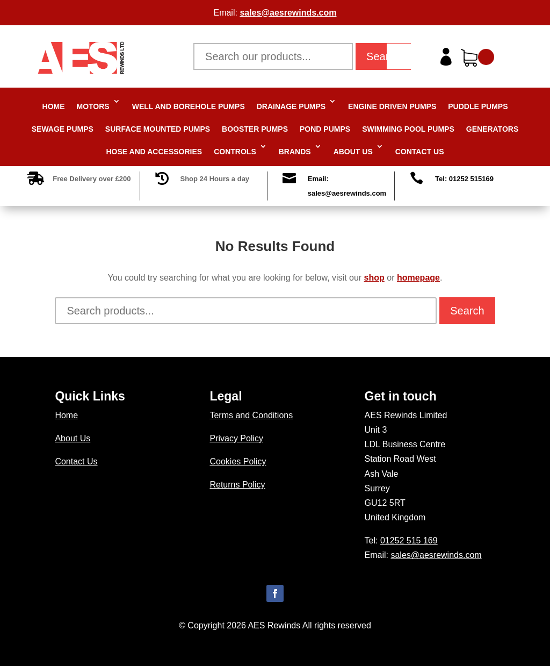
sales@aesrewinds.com (288, 12)
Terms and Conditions (251, 415)
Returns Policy (237, 484)
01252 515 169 (409, 540)
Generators (492, 129)
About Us (353, 151)
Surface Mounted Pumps (157, 129)
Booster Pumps (255, 129)
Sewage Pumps (62, 129)
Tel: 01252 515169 (464, 179)
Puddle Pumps (478, 106)
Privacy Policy (236, 438)
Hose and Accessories (154, 151)
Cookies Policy (237, 461)
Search (383, 56)
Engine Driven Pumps (392, 106)
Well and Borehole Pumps (188, 106)
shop (374, 277)
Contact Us (419, 151)
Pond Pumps (325, 129)
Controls (235, 151)
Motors (93, 106)
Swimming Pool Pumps (408, 129)
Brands (295, 151)
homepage (418, 277)
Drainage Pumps (291, 106)
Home (53, 106)
